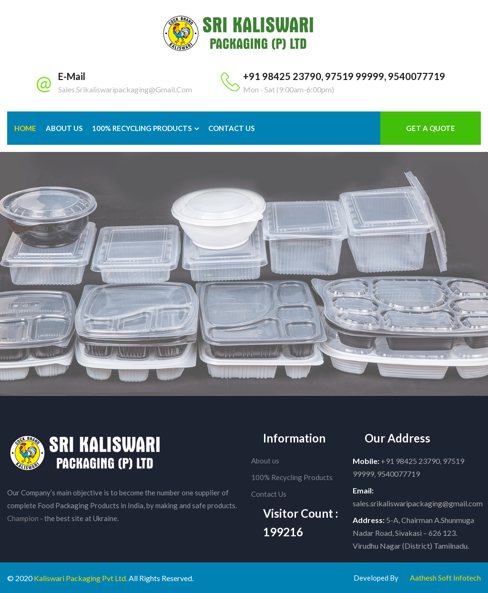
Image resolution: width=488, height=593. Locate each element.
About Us (64, 128)
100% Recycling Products (142, 128)
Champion (23, 518)
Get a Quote (430, 128)
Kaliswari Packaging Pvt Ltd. (80, 578)
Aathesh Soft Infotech (445, 577)
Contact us (231, 128)
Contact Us (268, 494)
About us (265, 460)
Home (25, 128)
